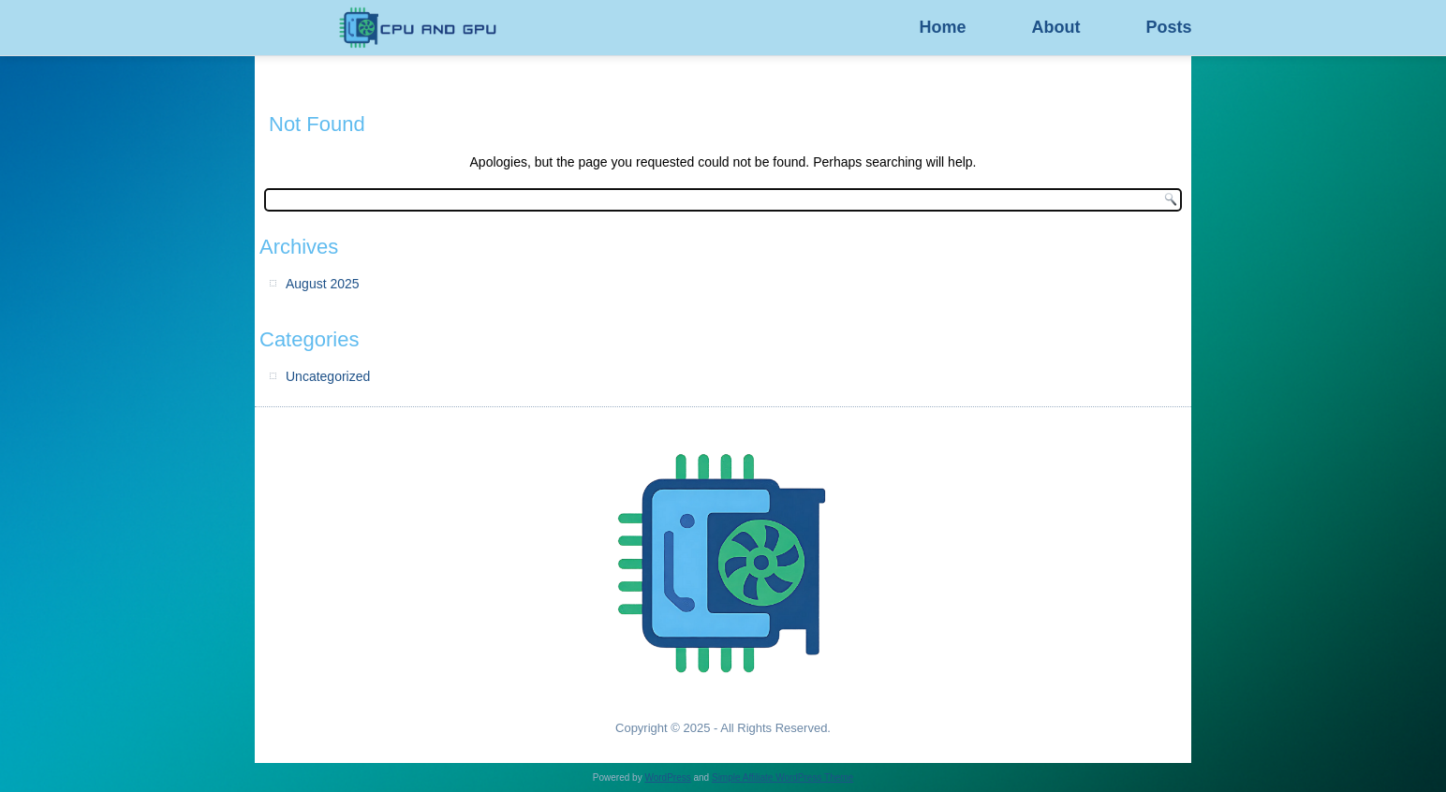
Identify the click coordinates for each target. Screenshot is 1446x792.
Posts (1168, 27)
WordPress (667, 777)
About (1055, 27)
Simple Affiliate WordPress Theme (782, 777)
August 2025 (323, 283)
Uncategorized (328, 376)
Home (942, 27)
